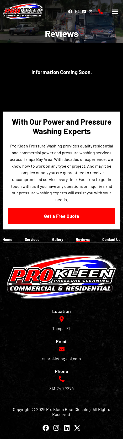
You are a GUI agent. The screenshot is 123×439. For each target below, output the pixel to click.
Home (7, 239)
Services (32, 239)
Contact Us (111, 239)
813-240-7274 (61, 388)
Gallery (57, 239)
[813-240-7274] (100, 11)
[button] (115, 11)
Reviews (83, 239)
